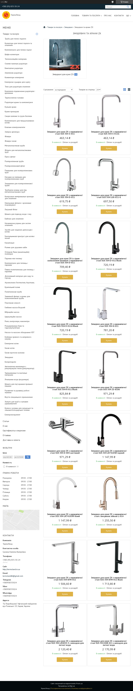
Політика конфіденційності (82, 688)
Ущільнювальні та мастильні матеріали (16, 374)
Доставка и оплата (11, 440)
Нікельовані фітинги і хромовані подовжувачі (18, 204)
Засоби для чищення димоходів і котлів (19, 231)
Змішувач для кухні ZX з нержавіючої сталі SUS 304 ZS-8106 (109, 388)
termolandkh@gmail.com (13, 576)
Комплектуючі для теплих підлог (18, 50)
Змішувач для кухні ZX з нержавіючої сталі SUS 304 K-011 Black (65, 388)
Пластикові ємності (12, 303)
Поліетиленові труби (13, 292)
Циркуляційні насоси (13, 316)
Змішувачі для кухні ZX (63, 74)
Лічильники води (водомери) (17, 379)
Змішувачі (9, 357)
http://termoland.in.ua (11, 569)
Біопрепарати (10, 362)
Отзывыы (7, 435)
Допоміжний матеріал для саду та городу (19, 277)
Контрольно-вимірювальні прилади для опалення (19, 197)
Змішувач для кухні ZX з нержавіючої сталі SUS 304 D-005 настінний (65, 452)
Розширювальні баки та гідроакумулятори (14, 327)
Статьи (6, 421)
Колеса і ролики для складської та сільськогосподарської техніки (19, 409)
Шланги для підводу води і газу (18, 214)
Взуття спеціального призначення (19, 397)
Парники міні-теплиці (13, 258)
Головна (75, 15)
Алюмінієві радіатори (13, 73)
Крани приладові (12, 111)
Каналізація (9, 243)
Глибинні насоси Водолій (15, 307)
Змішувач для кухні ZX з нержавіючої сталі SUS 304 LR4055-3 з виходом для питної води (65, 643)
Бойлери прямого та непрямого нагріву (18, 338)
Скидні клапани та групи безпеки (18, 116)
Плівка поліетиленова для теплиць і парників (19, 270)
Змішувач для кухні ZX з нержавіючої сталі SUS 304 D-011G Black (65, 325)
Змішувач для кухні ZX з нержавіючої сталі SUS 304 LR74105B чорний (109, 452)
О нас (5, 426)
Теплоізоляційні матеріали (16, 59)
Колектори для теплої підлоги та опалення (18, 44)
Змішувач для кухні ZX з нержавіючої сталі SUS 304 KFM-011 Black (109, 579)
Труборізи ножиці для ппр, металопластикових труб (16, 191)
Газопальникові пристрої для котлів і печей (20, 237)
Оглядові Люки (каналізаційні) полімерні (17, 253)
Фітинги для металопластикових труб (18, 151)
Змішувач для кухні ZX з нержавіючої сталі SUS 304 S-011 (65, 133)
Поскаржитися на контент (60, 688)
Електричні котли (12, 343)
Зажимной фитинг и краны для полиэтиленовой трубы (17, 297)
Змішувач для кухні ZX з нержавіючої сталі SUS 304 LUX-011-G (109, 196)
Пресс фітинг (10, 156)
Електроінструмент (12, 414)
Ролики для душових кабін (16, 247)
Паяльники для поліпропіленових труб (18, 171)
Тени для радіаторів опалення (17, 86)
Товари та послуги (91, 15)
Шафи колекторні (12, 54)
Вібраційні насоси (12, 312)
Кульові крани (10, 107)
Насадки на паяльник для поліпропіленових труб (15, 178)
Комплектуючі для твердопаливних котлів (19, 121)
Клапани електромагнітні (15, 127)
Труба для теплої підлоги (15, 38)
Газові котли (10, 348)
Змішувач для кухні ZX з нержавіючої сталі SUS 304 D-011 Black (109, 260)
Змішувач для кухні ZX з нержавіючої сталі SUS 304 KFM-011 (65, 579)
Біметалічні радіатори (14, 68)
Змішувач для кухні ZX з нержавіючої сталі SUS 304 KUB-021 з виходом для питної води (108, 643)
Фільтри (8, 136)
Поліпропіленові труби (14, 161)
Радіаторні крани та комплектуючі (19, 102)
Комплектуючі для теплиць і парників (16, 264)
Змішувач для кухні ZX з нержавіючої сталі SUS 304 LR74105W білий (65, 515)
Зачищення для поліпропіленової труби (19, 184)
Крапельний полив (12, 287)
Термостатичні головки (14, 97)
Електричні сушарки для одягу (17, 82)
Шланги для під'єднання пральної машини (19, 385)
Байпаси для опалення (14, 218)
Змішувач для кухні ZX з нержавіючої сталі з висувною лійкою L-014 (109, 515)
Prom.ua (79, 683)
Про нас (108, 15)
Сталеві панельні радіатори (16, 63)
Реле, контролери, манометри (17, 321)
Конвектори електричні (14, 77)
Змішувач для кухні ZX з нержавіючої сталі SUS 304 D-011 (65, 196)
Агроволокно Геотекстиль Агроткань (19, 282)
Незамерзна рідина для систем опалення (18, 224)
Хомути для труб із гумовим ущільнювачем (16, 402)
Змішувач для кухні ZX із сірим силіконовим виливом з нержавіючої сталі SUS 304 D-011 (65, 261)
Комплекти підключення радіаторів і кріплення (20, 92)
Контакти (119, 15)
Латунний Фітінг (11, 209)
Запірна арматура (12, 132)
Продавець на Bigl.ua (66, 686)
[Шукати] (128, 7)
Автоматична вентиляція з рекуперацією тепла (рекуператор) (19, 367)
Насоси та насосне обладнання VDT (19, 332)
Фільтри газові (10, 141)
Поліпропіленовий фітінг (15, 166)
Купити (65, 148)
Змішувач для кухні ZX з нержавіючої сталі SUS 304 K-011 (109, 325)
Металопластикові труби (15, 145)
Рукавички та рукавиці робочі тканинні (17, 391)
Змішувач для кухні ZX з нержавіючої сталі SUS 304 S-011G (109, 133)
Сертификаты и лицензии (14, 430)
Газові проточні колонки (14, 352)
